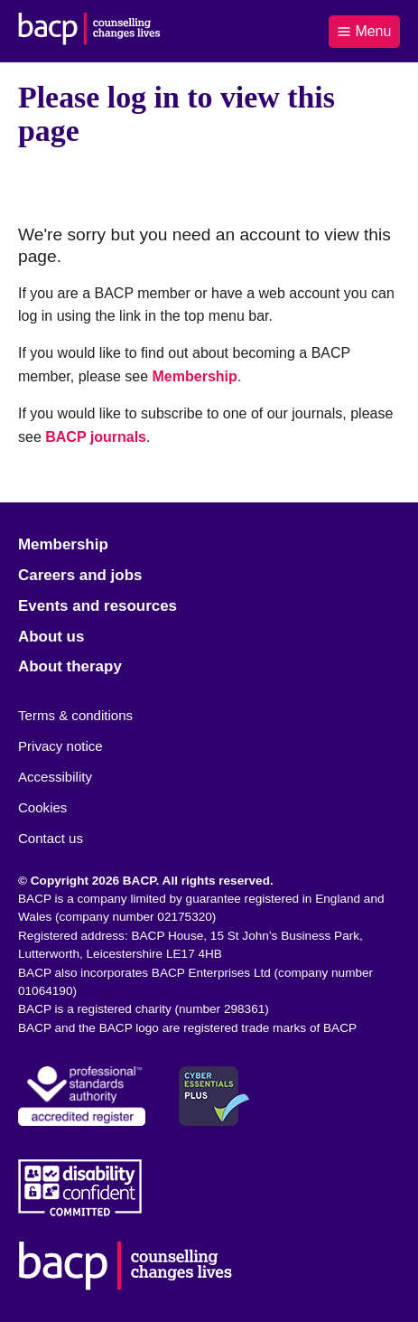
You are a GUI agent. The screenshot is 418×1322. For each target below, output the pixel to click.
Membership (195, 376)
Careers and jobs (80, 575)
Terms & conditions (75, 715)
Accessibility (55, 776)
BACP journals (95, 437)
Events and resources (97, 605)
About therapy (70, 666)
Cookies (42, 807)
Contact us (50, 838)
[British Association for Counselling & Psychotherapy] (89, 31)
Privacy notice (60, 746)
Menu (364, 31)
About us (51, 636)
